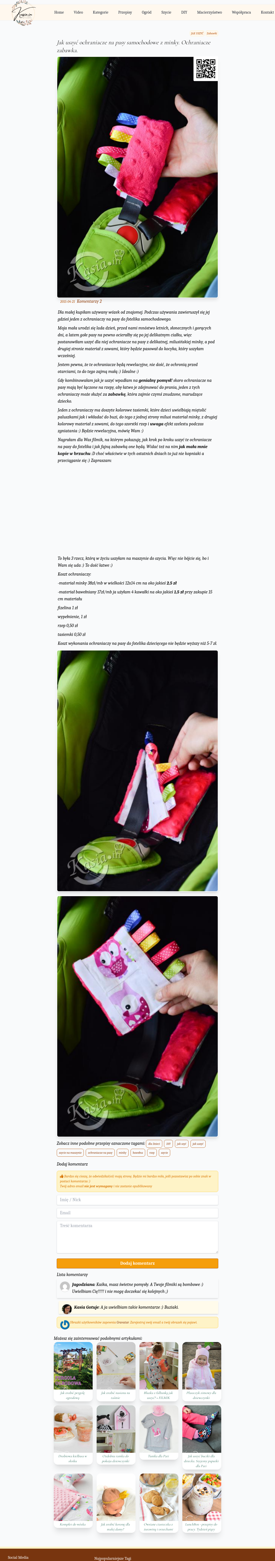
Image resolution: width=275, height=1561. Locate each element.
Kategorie (100, 12)
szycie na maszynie (70, 1152)
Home (59, 12)
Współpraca (241, 12)
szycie (164, 1152)
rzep (152, 1152)
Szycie (166, 12)
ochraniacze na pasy (100, 1152)
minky (122, 1152)
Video (78, 12)
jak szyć (181, 1144)
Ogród (147, 12)
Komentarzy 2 (89, 301)
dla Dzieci (154, 1144)
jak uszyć (198, 1144)
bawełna (138, 1152)
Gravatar (123, 1322)
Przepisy (125, 12)
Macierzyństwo (209, 12)
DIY (184, 12)
